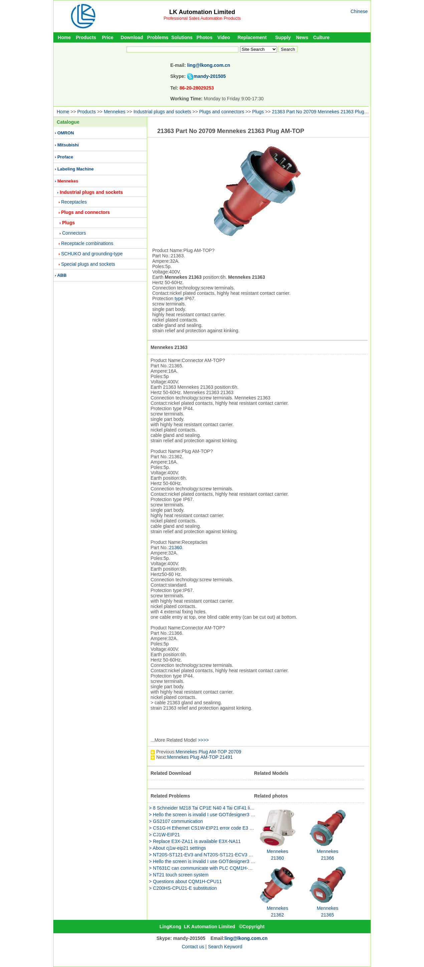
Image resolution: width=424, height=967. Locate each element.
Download (132, 37)
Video (223, 37)
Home (64, 37)
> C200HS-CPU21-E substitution (183, 888)
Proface (65, 156)
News (302, 37)
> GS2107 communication (176, 821)
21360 (175, 547)
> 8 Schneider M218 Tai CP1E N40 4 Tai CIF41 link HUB (207, 808)
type (179, 298)
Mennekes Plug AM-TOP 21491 (200, 757)
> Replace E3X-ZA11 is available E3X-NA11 (195, 841)
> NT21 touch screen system (179, 874)
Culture (321, 37)
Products (86, 37)
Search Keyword (225, 946)
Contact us (193, 946)
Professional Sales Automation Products (202, 18)
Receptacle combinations (87, 243)
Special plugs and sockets (88, 264)
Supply (283, 37)
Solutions (182, 37)
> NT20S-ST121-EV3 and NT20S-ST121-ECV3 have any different (217, 854)
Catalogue (68, 122)
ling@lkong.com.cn (208, 65)
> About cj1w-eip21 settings (177, 848)
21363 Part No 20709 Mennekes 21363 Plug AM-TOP (327, 111)
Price (107, 37)
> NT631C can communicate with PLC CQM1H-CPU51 (206, 868)
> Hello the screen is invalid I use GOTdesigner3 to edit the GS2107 (219, 814)
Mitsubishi (68, 144)
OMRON (65, 132)
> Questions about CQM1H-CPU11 (185, 881)
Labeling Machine (75, 168)
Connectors (74, 233)
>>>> (203, 740)
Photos (204, 37)
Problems (158, 37)
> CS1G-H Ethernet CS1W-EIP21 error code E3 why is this (210, 828)
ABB (61, 275)
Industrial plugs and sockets (162, 111)
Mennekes (115, 111)
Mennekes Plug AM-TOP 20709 (208, 751)
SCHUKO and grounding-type (92, 253)
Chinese (359, 11)
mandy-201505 (210, 76)
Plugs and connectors (221, 111)
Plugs (258, 111)
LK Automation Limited (202, 12)
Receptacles (74, 202)
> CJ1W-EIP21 (164, 834)
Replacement (251, 37)
